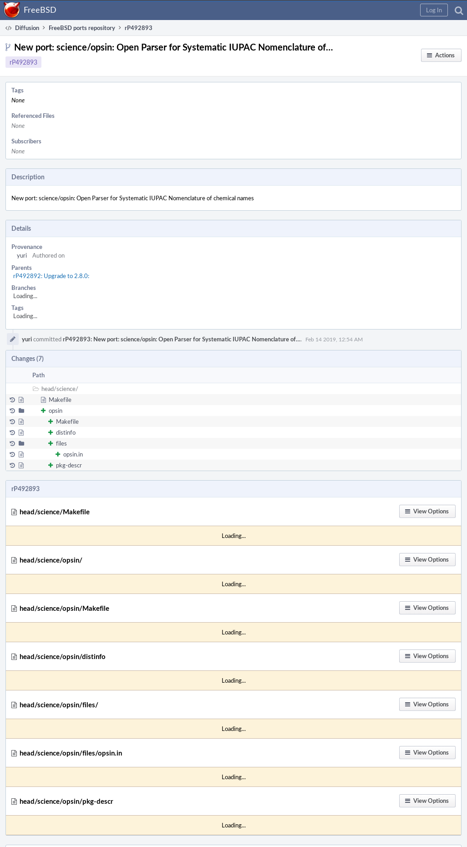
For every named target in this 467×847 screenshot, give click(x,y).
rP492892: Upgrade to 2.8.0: (51, 276)
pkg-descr (69, 465)
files (61, 443)
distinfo (66, 432)
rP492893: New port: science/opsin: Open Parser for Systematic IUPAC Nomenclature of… (181, 339)
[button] (434, 10)
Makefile (60, 400)
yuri (22, 255)
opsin (55, 410)
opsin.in (73, 454)
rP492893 (23, 62)
